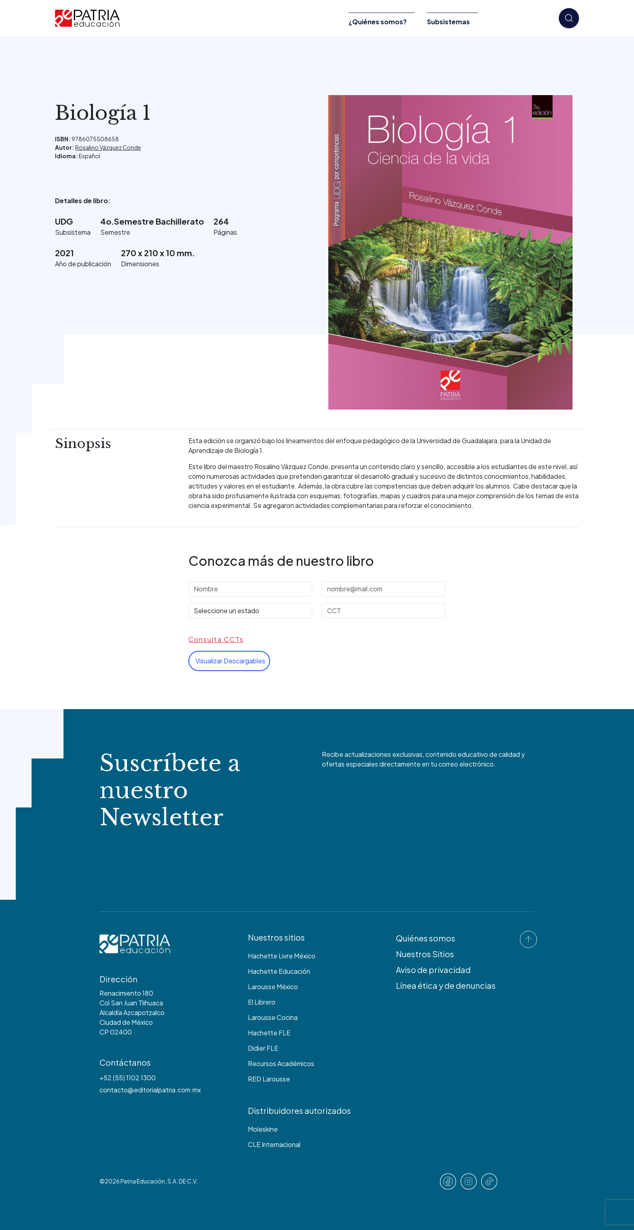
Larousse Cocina (273, 1017)
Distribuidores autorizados (299, 1110)
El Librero (261, 1002)
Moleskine (263, 1129)
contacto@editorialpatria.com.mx (150, 1090)
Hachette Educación (279, 971)
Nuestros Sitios (425, 954)
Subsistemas (448, 21)
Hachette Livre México (281, 956)
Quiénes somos (425, 938)
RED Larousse (269, 1079)
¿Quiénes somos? (378, 21)
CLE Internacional (274, 1144)
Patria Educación (142, 1181)
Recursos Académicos (281, 1063)
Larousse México (273, 986)
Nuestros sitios (276, 937)
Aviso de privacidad (433, 969)
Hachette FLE (269, 1032)
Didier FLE (263, 1048)
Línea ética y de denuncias (446, 985)
